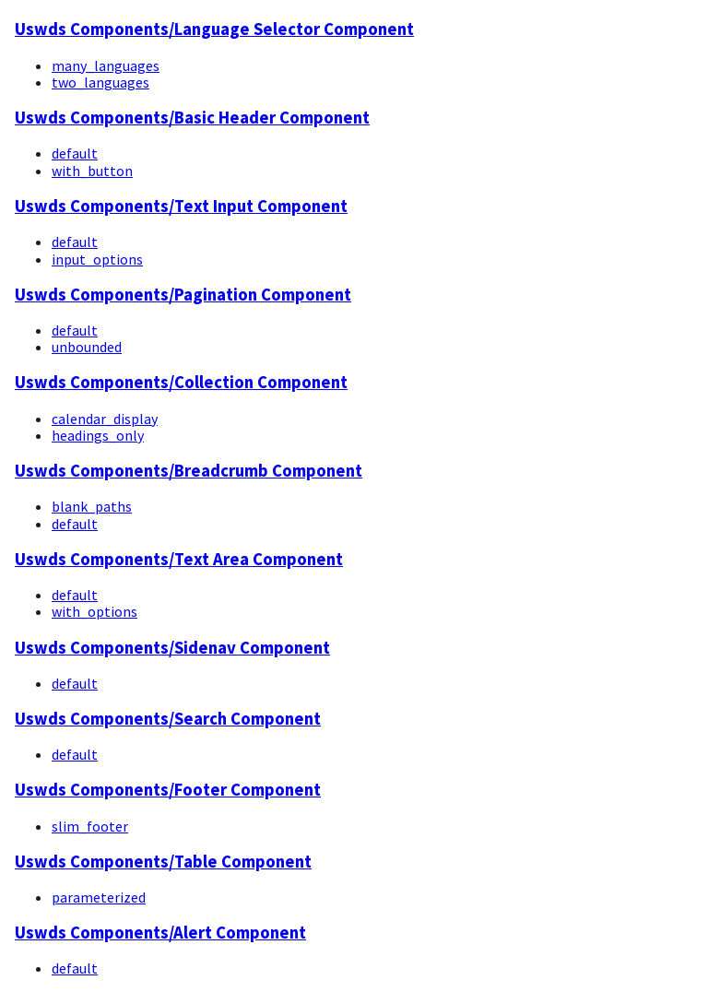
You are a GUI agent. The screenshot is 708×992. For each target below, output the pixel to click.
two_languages (100, 82)
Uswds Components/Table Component (163, 861)
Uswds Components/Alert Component (160, 932)
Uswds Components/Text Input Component (181, 206)
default (75, 153)
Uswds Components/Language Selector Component (214, 29)
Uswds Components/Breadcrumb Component (188, 470)
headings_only (98, 435)
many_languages (105, 65)
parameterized (99, 897)
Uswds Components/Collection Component (181, 382)
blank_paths (92, 506)
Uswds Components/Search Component (168, 718)
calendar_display (105, 418)
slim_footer (90, 826)
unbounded (87, 346)
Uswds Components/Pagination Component (183, 294)
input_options (97, 259)
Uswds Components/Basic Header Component (192, 117)
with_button (92, 170)
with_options (94, 611)
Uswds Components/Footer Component (168, 789)
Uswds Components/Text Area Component (179, 559)
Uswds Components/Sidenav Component (172, 647)
